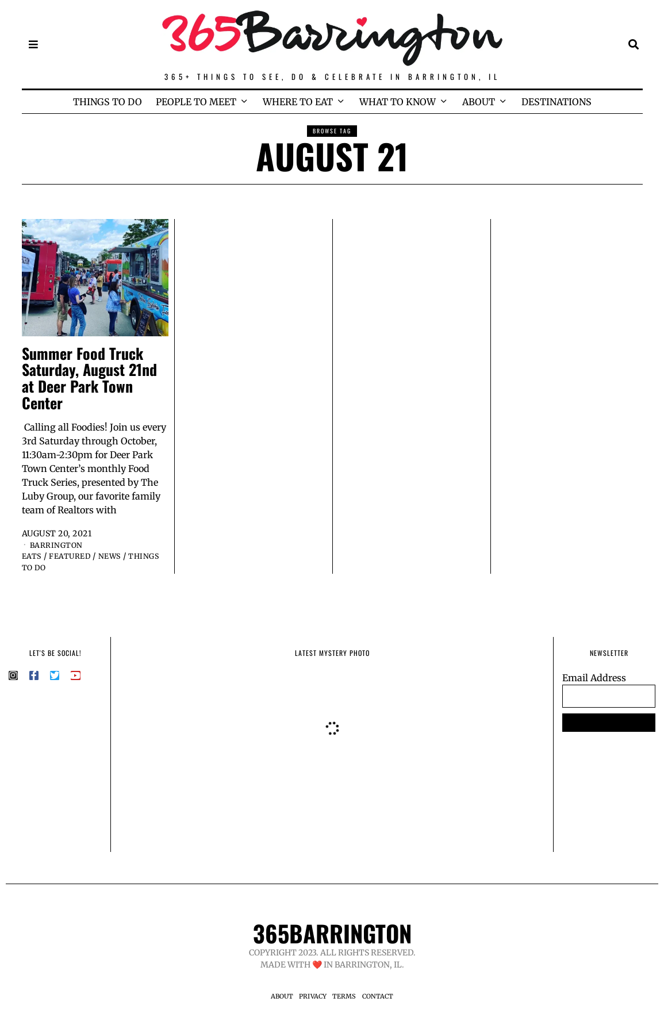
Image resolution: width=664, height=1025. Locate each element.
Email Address (594, 678)
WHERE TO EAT (298, 102)
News (118, 556)
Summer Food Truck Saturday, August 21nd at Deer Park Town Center (89, 378)
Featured (74, 556)
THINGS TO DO (107, 102)
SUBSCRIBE (609, 722)
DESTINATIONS (556, 102)
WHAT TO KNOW (397, 102)
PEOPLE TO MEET (196, 102)
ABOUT (478, 102)
